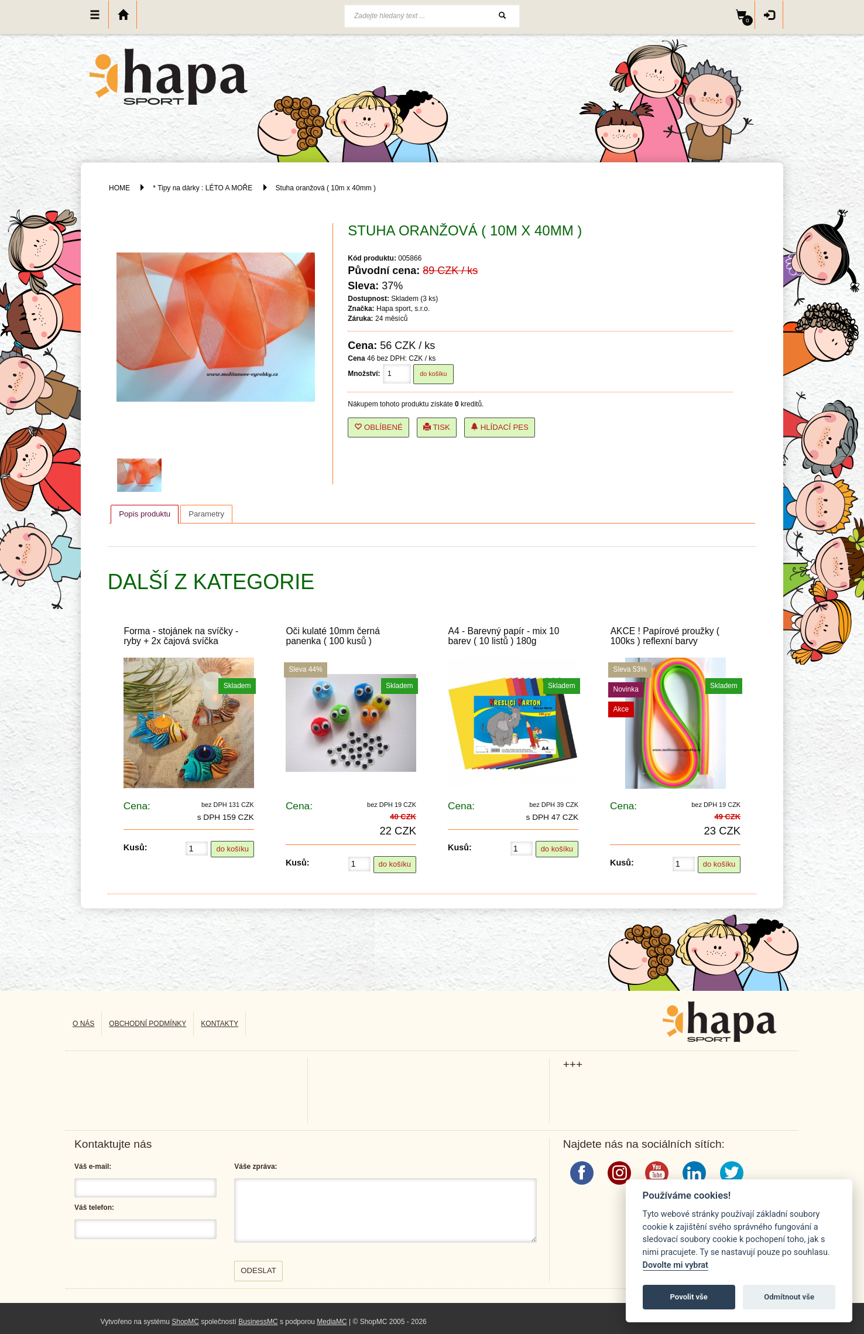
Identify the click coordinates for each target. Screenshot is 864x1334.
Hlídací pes (500, 427)
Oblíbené (378, 427)
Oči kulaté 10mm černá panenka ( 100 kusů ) (332, 636)
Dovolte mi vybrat (675, 1265)
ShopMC (185, 1322)
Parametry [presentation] (206, 513)
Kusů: (136, 847)
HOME (119, 188)
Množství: (364, 374)
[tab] (145, 514)
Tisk (436, 427)
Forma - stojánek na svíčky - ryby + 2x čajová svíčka (181, 636)
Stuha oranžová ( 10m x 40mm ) (326, 188)
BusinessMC (257, 1322)
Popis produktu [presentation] (144, 513)
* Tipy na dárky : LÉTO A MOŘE (202, 188)
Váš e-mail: (92, 1166)
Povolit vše (689, 1296)
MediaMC (332, 1322)
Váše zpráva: (255, 1166)
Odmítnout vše (789, 1296)
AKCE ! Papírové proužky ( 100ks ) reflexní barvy (665, 636)
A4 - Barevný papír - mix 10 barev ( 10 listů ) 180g (504, 636)
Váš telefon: (94, 1207)
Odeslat (258, 1270)
